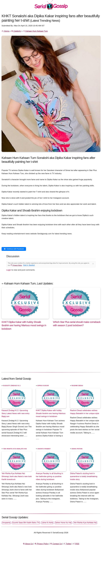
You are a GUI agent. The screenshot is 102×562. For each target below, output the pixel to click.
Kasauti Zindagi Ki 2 (12, 385)
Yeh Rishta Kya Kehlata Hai (15, 449)
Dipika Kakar (43, 385)
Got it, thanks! (29, 265)
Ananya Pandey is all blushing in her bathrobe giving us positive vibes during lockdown (49, 476)
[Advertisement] (51, 353)
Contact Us (56, 544)
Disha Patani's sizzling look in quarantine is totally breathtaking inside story (83, 476)
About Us (28, 544)
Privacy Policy (16, 265)
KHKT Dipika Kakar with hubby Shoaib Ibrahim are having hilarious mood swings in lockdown (50, 413)
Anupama (6, 523)
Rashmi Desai (77, 385)
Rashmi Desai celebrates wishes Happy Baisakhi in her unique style (84, 411)
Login (8, 270)
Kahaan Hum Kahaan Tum (35, 31)
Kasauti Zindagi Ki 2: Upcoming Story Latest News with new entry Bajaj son (15, 413)
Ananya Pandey (44, 449)
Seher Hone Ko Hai (63, 523)
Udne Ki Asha (47, 523)
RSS (76, 544)
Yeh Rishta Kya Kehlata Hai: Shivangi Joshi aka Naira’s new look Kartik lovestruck (17, 476)
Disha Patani (77, 449)
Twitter (67, 544)
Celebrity (16, 31)
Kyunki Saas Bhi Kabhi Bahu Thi (26, 523)
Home (5, 31)
